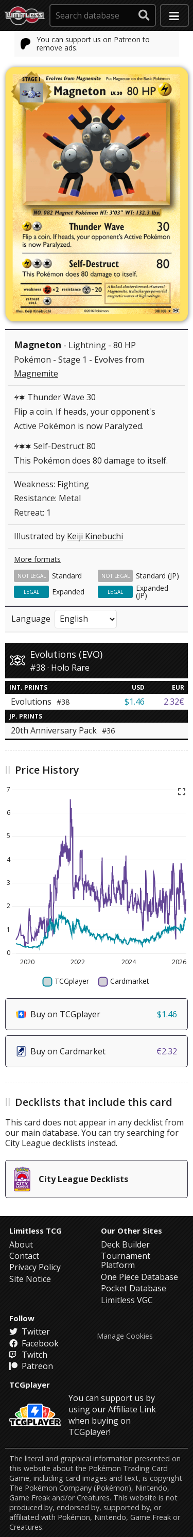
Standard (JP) (157, 575)
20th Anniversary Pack (63, 730)
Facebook (34, 1343)
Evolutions (40, 701)
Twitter (29, 1331)
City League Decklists (71, 1179)
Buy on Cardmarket (96, 1051)
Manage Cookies (125, 1336)
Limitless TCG (35, 1230)
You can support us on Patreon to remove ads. (85, 44)
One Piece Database (139, 1277)
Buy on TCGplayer (96, 1014)
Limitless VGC (127, 1300)
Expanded (68, 591)
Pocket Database (133, 1288)
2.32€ (174, 701)
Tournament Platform (125, 1260)
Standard (67, 575)
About (21, 1244)
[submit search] (144, 15)
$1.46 (135, 701)
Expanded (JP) (152, 591)
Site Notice (30, 1279)
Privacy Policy (35, 1267)
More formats (37, 559)
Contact (24, 1255)
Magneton (37, 344)
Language (30, 618)
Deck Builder (125, 1244)
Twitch (28, 1354)
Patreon (31, 1366)
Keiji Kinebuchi (95, 536)
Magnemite (36, 373)
